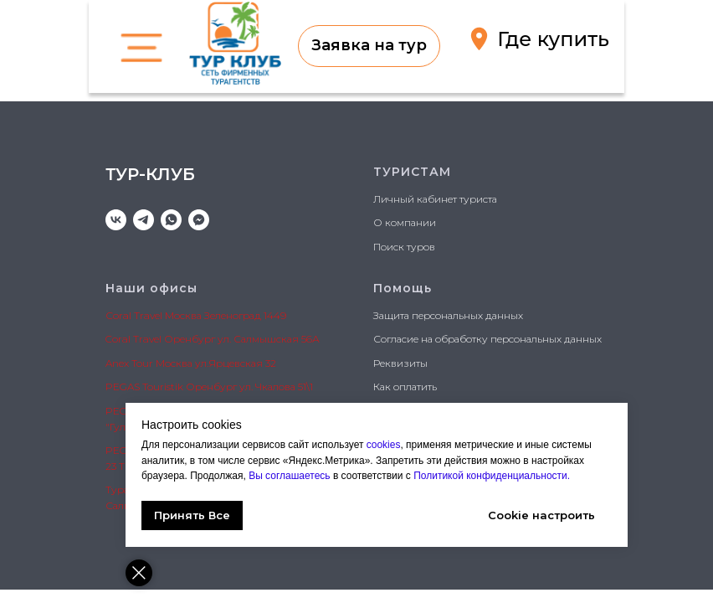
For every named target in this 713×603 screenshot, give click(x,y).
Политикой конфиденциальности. (490, 476)
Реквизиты (400, 363)
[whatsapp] (171, 219)
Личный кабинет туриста (435, 199)
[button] (369, 46)
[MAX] (198, 219)
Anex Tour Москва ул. (156, 363)
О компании (404, 222)
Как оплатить (405, 386)
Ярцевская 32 (242, 363)
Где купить (553, 39)
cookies (384, 445)
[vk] (115, 219)
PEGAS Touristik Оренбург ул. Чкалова (200, 386)
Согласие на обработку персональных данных (487, 338)
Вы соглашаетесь (291, 476)
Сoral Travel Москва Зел (163, 315)
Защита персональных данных (448, 315)
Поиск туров (404, 246)
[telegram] (143, 219)
